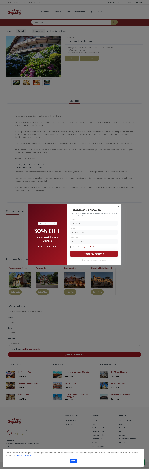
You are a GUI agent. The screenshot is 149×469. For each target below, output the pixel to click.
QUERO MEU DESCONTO (94, 254)
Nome (72, 219)
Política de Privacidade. (23, 455)
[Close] (119, 206)
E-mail (72, 228)
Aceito (73, 461)
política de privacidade (92, 247)
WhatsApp (74, 237)
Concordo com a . (87, 247)
